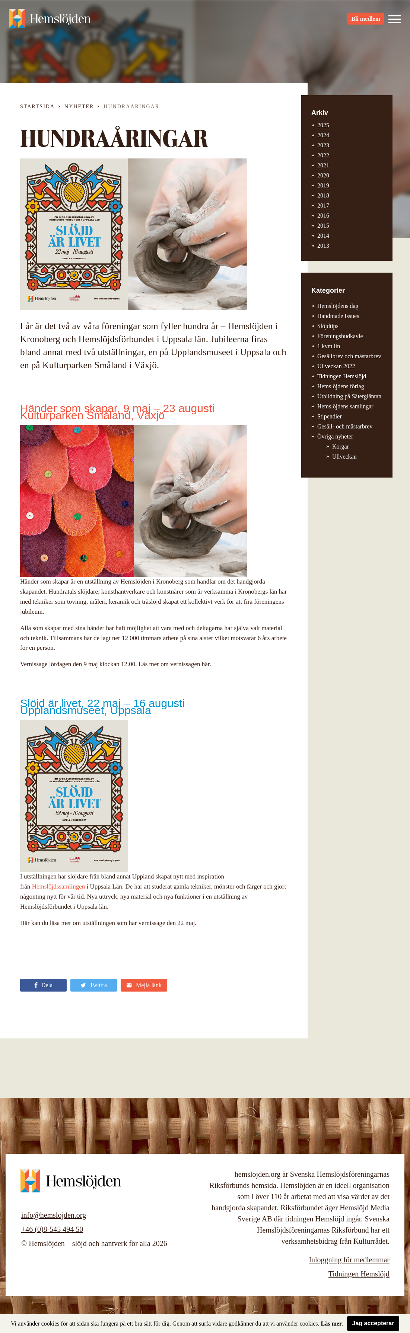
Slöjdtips (328, 326)
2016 (323, 215)
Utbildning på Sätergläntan (349, 396)
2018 (323, 195)
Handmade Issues (338, 316)
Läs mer (331, 1323)
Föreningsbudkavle (340, 336)
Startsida (37, 106)
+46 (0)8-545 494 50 (52, 1229)
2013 (323, 245)
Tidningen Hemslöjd (341, 376)
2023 (323, 145)
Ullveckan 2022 (336, 366)
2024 (323, 135)
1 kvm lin (328, 346)
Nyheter (79, 106)
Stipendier (329, 416)
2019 (323, 185)
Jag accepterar (373, 1323)
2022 (323, 155)
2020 (323, 175)
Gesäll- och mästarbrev (344, 426)
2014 (323, 235)
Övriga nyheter (335, 436)
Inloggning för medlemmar (349, 1260)
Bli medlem (365, 19)
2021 (323, 165)
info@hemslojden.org (53, 1215)
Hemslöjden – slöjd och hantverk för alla (50, 18)
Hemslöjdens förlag (340, 386)
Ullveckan (344, 456)
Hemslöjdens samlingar (345, 406)
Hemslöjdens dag (338, 306)
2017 (323, 205)
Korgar (340, 446)
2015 (323, 225)
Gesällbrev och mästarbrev (349, 356)
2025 (323, 125)
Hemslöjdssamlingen (59, 886)
